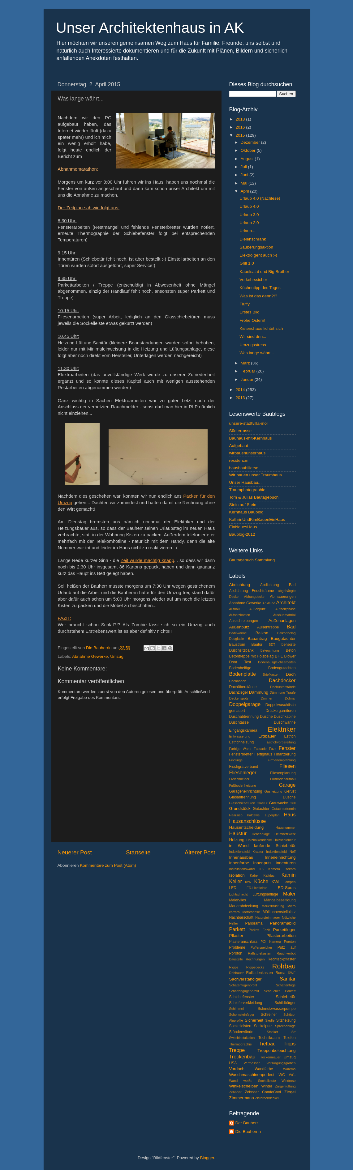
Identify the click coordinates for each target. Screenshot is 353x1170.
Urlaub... (247, 230)
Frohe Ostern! (252, 320)
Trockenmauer (269, 1057)
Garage (287, 785)
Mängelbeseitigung (280, 900)
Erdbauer (267, 736)
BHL (279, 656)
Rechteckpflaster (281, 959)
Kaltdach (269, 875)
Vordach (237, 1068)
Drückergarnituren (280, 710)
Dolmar (290, 698)
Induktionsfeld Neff (280, 851)
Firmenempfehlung (281, 760)
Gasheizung (273, 791)
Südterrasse (240, 430)
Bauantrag (257, 638)
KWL (276, 881)
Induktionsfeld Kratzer (246, 851)
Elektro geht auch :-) (258, 255)
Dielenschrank (252, 239)
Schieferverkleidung (245, 1003)
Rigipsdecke (255, 967)
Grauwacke (278, 803)
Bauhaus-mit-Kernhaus (250, 438)
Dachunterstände (282, 687)
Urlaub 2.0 (249, 222)
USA (233, 1063)
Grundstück (240, 808)
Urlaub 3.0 (249, 214)
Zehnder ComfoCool (263, 1092)
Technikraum (269, 1038)
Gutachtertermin (283, 808)
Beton (291, 650)
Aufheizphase (285, 609)
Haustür (238, 833)
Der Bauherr (246, 1123)
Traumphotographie (247, 489)
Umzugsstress (252, 344)
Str (293, 1032)
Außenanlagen (282, 620)
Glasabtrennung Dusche (262, 797)
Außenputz (239, 627)
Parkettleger (284, 929)
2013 (240, 397)
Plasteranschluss (243, 941)
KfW (248, 882)
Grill (292, 803)
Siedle (269, 1020)
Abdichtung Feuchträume (251, 591)
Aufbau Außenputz (247, 609)
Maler (289, 893)
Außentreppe (268, 627)
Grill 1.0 (246, 263)
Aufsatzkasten (239, 615)
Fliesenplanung (282, 773)
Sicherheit (254, 1020)
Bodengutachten (281, 668)
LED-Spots (285, 887)
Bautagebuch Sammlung (252, 560)
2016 (240, 127)
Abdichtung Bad (278, 585)
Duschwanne (284, 722)
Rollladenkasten (259, 973)
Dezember (251, 142)
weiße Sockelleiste (259, 1081)
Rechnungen (255, 959)
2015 (240, 135)
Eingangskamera (243, 730)
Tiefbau (267, 1043)
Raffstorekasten (259, 953)
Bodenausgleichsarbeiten (276, 662)
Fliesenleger (242, 772)
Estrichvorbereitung (281, 742)
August (248, 158)
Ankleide (268, 603)
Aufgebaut (238, 445)
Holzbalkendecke (259, 840)
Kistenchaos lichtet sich (261, 328)
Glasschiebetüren (242, 803)
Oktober (249, 150)
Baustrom (237, 644)
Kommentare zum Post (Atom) (108, 865)
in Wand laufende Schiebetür (262, 845)
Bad (291, 626)
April (245, 191)
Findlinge (236, 760)
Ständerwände (241, 1032)
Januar (248, 379)
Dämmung (258, 692)
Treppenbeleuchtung (276, 1050)
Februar (248, 371)
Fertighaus (263, 754)
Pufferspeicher (261, 947)
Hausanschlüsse (247, 821)
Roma (280, 973)
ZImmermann (241, 1098)
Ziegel (290, 1092)
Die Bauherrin (248, 1131)
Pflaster (236, 935)
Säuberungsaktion (256, 247)
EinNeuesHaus (243, 527)
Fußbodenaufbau (282, 779)
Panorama (254, 923)
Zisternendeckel (267, 1098)
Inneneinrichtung (280, 857)
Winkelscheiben (244, 1086)
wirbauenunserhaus (247, 453)
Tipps (290, 1043)
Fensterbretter (241, 754)
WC (282, 1075)
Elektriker (282, 729)
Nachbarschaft (241, 917)
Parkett (237, 929)
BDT (272, 644)
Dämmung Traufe (282, 692)
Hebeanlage (261, 834)
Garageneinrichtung (245, 791)
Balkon (262, 633)
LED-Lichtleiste (256, 888)
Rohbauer (236, 973)
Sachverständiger (245, 979)
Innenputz (262, 863)
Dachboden (237, 681)
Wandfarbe (264, 1069)
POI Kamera (270, 941)
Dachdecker (282, 680)
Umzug (116, 656)
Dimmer (267, 698)
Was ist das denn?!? (258, 296)
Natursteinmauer (267, 917)
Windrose (289, 1081)
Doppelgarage (245, 704)
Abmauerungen (282, 596)
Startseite (138, 852)
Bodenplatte (242, 674)
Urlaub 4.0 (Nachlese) (259, 198)
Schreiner (269, 1014)
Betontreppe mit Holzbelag (251, 656)
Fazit (272, 749)
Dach (291, 674)
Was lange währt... (256, 353)
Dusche (266, 716)
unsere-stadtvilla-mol (248, 423)
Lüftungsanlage (265, 894)
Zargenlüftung (285, 1086)
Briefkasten (271, 674)
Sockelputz (263, 1026)
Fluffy (244, 304)
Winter (266, 1086)
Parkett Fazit (259, 930)
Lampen (289, 882)
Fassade (260, 749)
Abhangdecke (254, 596)
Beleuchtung (269, 650)
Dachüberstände (243, 687)
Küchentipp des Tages (260, 287)
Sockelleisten (240, 1026)
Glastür (262, 803)
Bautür (257, 644)
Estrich (289, 736)
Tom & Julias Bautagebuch (254, 497)
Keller (235, 881)
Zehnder (235, 1092)
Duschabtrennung (244, 716)
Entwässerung (239, 736)
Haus (290, 814)
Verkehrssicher (253, 279)
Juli (244, 166)
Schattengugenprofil (244, 991)
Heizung (237, 839)
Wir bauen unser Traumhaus (255, 475)
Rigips (234, 967)
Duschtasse (239, 722)
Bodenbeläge (240, 668)
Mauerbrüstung (273, 906)
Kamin (289, 875)
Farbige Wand (240, 749)
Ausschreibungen (243, 621)
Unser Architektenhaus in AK (150, 27)
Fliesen (287, 766)
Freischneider (239, 779)
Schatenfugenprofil (243, 985)
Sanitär (287, 978)
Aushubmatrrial (284, 615)
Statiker (272, 1032)
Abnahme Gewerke (90, 656)
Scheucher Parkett (279, 991)
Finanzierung (284, 754)
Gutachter (261, 808)
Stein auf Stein (242, 504)
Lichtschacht (238, 894)
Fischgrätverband (243, 766)
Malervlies (237, 900)
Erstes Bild (249, 312)
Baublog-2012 (242, 534)
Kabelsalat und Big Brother (264, 271)
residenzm (238, 460)
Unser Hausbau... (245, 482)
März (246, 363)
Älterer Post (200, 852)
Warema (289, 1069)
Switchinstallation (242, 1038)
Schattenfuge (286, 985)
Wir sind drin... (252, 336)
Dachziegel (238, 692)
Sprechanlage (285, 1026)
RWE (292, 973)
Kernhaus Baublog (246, 512)
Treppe (237, 1050)
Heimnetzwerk (284, 834)
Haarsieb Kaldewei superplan (254, 815)
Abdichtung (239, 584)
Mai (245, 183)
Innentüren (286, 863)
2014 (240, 389)
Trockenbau (242, 1056)
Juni (245, 174)
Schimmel (236, 1008)
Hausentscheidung (246, 827)
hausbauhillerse (244, 468)
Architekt (286, 602)
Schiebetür (286, 996)
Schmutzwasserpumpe (277, 1008)
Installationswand (242, 869)
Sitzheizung (286, 1020)
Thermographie (240, 1044)
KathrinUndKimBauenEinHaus (257, 519)
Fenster (287, 748)
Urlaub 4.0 (249, 206)
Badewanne (238, 633)
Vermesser (252, 1063)
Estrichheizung (241, 742)
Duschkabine (284, 716)
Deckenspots (238, 698)
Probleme (237, 947)
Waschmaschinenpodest (252, 1074)
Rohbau (284, 966)
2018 (240, 119)
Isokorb (290, 869)
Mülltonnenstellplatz (279, 912)
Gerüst (289, 791)
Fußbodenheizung (242, 785)
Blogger (207, 1157)
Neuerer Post (75, 852)
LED (233, 888)
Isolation (237, 875)
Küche (261, 881)
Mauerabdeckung (243, 906)
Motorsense (251, 912)
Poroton (290, 941)
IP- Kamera (269, 869)
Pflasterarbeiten (281, 935)
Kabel (254, 875)
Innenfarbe (239, 863)
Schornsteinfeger (242, 1014)
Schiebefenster (241, 997)
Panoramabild (282, 923)
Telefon (289, 1038)
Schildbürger (284, 1003)
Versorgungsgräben (280, 1063)
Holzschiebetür (284, 840)
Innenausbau (241, 857)
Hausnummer (286, 827)
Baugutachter (283, 638)
